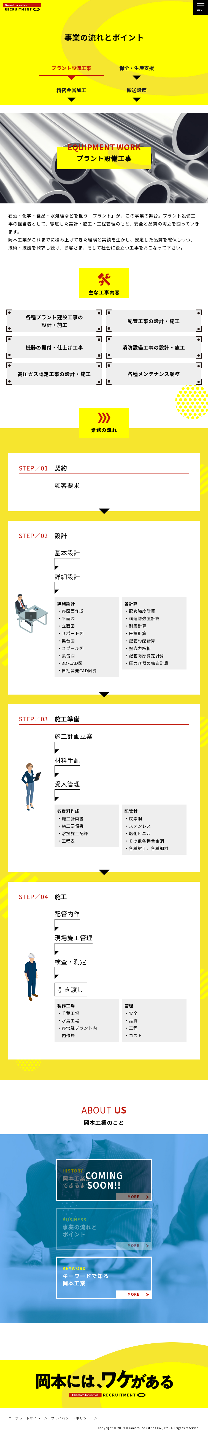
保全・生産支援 (136, 67)
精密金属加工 (71, 89)
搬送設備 (137, 89)
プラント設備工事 (71, 67)
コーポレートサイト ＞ (28, 1418)
